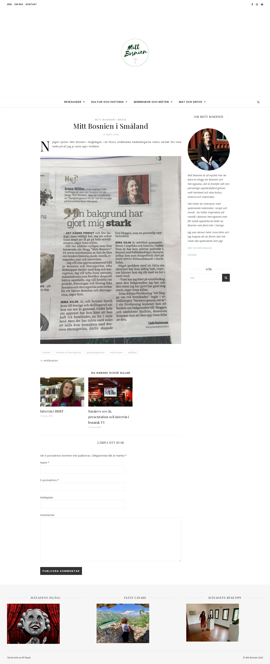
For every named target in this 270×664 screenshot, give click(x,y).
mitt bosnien (116, 352)
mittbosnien (51, 360)
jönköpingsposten (96, 352)
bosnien (46, 352)
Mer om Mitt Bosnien (200, 248)
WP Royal (25, 657)
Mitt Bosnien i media (110, 119)
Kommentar (47, 515)
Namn (44, 462)
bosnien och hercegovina (68, 352)
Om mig (18, 4)
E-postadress (49, 480)
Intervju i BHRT (52, 411)
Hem (9, 4)
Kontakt (31, 4)
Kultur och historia (107, 101)
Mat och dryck (190, 101)
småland (132, 352)
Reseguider (72, 101)
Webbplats (46, 497)
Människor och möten (151, 101)
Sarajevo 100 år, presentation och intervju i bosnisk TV (108, 417)
